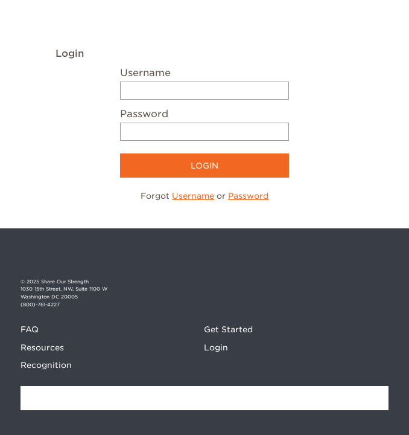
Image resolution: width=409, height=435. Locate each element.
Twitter (379, 259)
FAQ (30, 329)
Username (145, 73)
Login (216, 347)
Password (144, 114)
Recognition (46, 365)
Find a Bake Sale (376, 398)
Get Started (228, 329)
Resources (42, 347)
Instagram (358, 259)
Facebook (337, 259)
